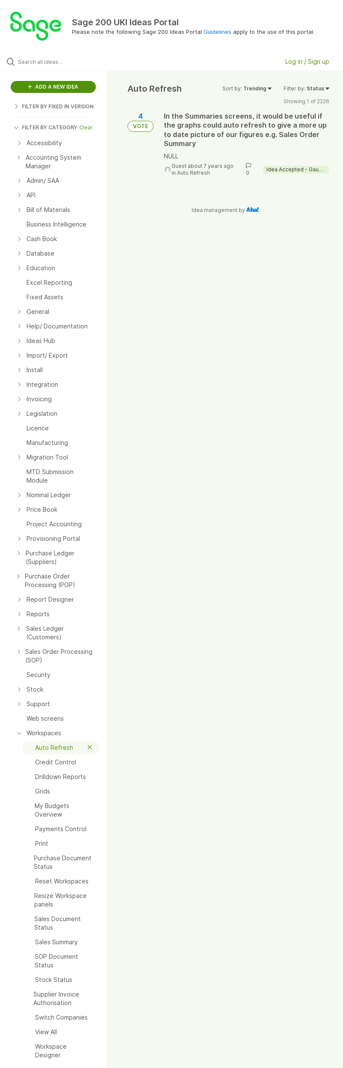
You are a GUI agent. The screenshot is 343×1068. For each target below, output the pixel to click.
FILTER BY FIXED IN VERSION (54, 106)
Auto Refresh (193, 173)
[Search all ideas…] (58, 62)
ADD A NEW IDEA (53, 87)
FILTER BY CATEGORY (45, 127)
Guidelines (217, 31)
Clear (86, 127)
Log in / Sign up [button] (307, 61)
